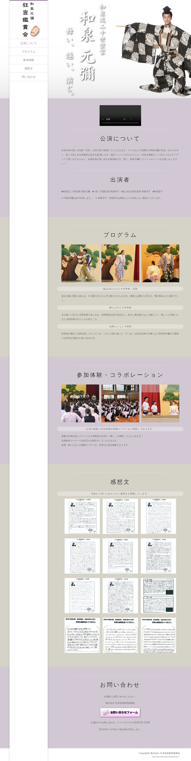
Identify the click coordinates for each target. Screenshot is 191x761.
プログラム (29, 51)
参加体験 (28, 60)
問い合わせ (29, 76)
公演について (28, 43)
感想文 (28, 68)
